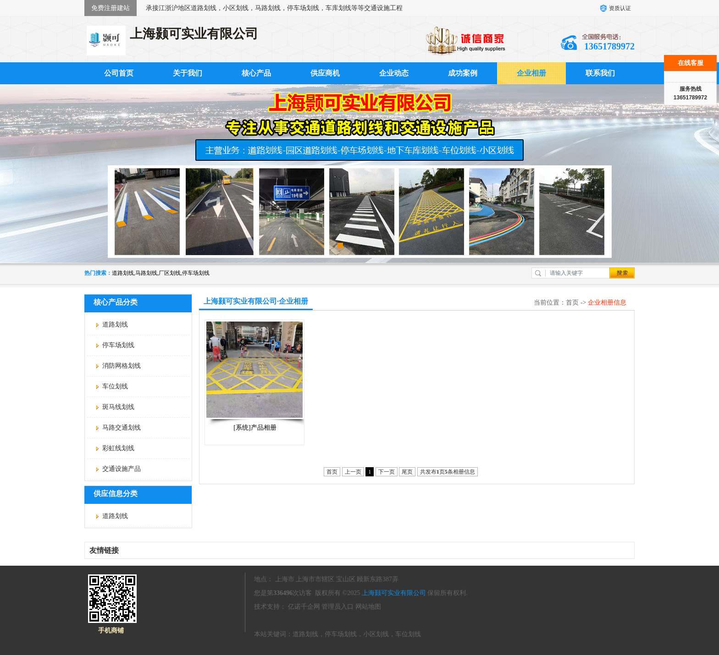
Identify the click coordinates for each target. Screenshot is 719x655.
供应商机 (325, 73)
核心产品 (256, 73)
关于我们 (187, 73)
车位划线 (115, 386)
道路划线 (115, 324)
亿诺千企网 (304, 606)
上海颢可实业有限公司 (394, 593)
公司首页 (118, 73)
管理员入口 (337, 606)
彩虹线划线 (118, 448)
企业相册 (531, 73)
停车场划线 (118, 345)
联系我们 (600, 73)
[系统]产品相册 (254, 427)
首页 (572, 302)
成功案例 (462, 73)
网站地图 (368, 606)
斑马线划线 (118, 407)
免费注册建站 (110, 8)
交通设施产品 (121, 468)
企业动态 (394, 73)
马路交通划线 (121, 427)
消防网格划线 (121, 365)
